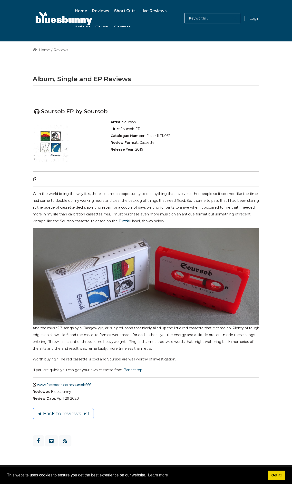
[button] (230, 18)
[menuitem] (81, 10)
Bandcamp (133, 370)
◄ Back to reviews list (63, 413)
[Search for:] (212, 18)
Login (254, 18)
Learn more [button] (158, 475)
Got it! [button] (276, 475)
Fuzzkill (125, 221)
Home (41, 50)
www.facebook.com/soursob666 (64, 385)
